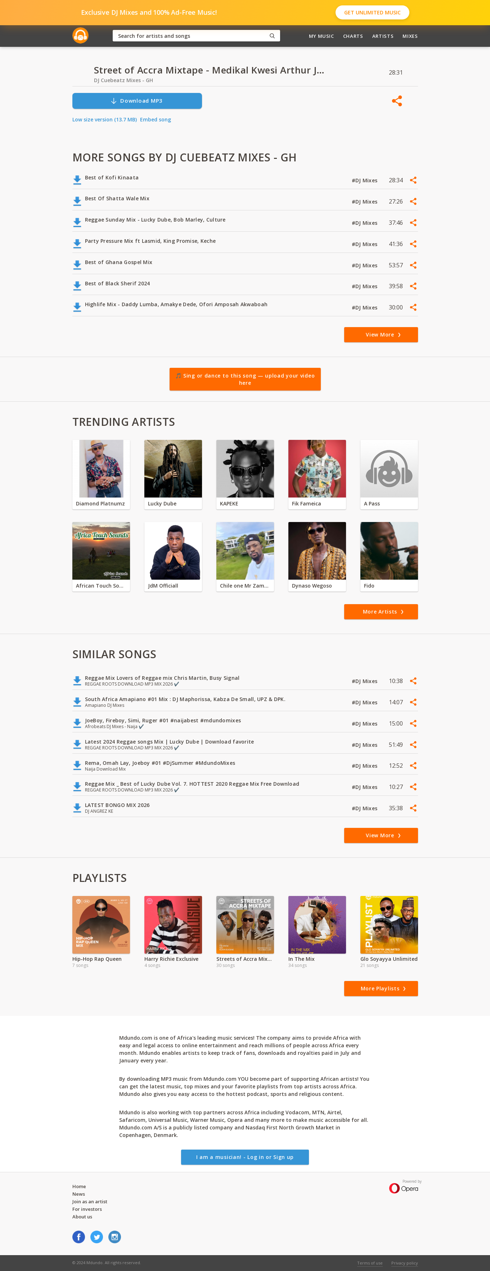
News (78, 1194)
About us (82, 1216)
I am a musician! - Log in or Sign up (245, 1157)
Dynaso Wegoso (312, 585)
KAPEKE (229, 503)
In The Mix (301, 958)
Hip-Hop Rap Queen (97, 958)
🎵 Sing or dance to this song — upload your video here (245, 379)
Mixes (410, 36)
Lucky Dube (162, 503)
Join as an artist (89, 1201)
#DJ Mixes (365, 180)
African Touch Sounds (101, 585)
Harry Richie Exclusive (171, 958)
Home (79, 1186)
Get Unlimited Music (372, 12)
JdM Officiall (163, 585)
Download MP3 (136, 100)
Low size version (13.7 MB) (104, 119)
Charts (353, 36)
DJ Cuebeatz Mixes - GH (123, 80)
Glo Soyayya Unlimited (389, 958)
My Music (321, 36)
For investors (87, 1209)
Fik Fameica (306, 503)
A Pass (372, 503)
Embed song (155, 119)
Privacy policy (404, 1263)
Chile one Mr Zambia (245, 585)
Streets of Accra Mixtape (245, 958)
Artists (383, 36)
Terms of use (370, 1263)
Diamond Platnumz (100, 503)
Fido (369, 585)
